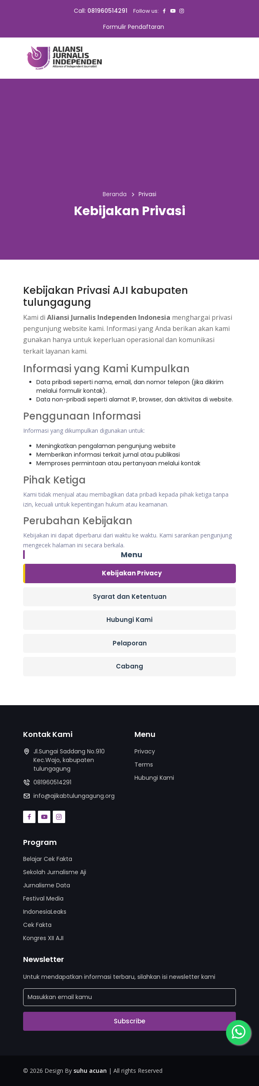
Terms (143, 764)
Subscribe (129, 1021)
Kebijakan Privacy (132, 573)
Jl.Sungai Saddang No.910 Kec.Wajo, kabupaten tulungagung (69, 760)
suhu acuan (90, 1070)
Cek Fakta (37, 925)
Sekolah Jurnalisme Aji (54, 872)
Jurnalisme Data (46, 885)
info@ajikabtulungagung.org (74, 796)
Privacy (144, 751)
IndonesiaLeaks (44, 912)
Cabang (129, 666)
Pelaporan (130, 643)
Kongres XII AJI (43, 938)
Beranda (115, 194)
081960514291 (107, 11)
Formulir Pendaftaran (133, 27)
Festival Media (43, 898)
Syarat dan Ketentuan (130, 596)
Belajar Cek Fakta (47, 859)
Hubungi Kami (129, 619)
